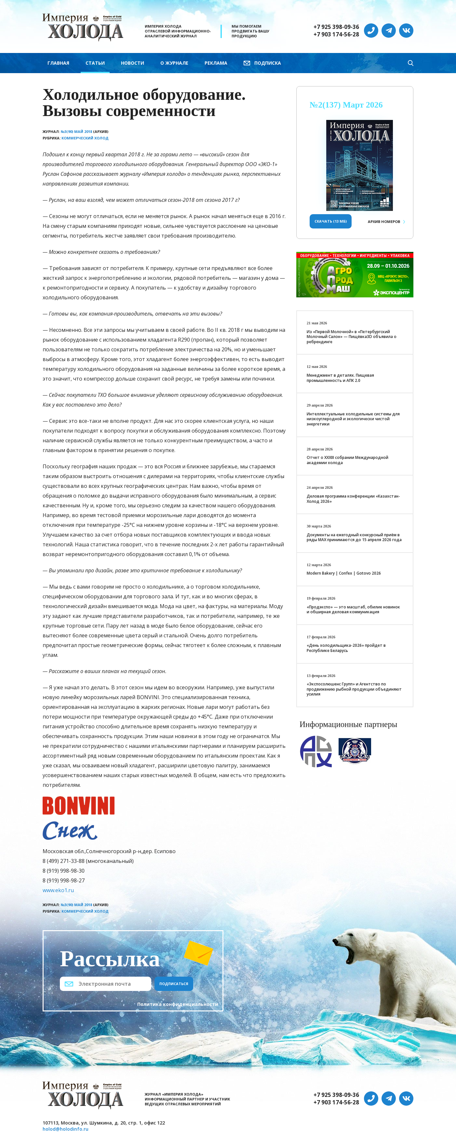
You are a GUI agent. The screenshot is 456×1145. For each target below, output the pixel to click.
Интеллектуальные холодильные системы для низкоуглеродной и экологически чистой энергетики (353, 419)
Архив (384, 221)
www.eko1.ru (58, 890)
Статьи (95, 63)
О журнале (174, 63)
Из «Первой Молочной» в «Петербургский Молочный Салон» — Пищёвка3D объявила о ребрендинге (351, 337)
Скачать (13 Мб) (331, 221)
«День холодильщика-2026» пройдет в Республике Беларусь (346, 648)
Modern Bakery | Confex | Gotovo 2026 (344, 573)
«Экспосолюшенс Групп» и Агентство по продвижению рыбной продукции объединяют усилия (354, 689)
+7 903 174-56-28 (336, 34)
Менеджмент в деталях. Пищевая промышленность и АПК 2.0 (340, 377)
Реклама (216, 63)
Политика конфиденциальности (177, 1004)
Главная (58, 63)
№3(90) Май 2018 (76, 131)
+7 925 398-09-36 (336, 27)
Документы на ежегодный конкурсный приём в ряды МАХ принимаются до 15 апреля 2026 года (354, 537)
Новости (132, 63)
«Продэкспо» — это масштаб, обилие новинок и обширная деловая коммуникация (353, 609)
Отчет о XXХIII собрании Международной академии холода (347, 460)
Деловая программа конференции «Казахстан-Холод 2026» (353, 498)
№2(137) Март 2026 (346, 105)
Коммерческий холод (85, 138)
